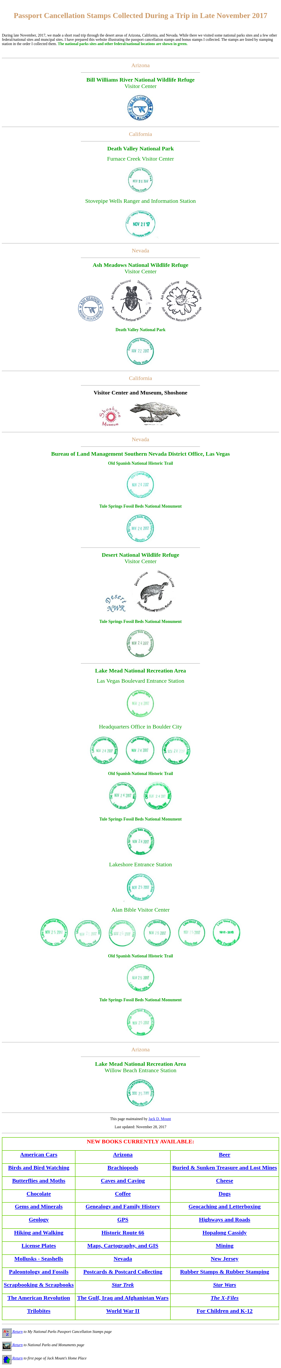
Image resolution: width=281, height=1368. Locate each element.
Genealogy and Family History (123, 1206)
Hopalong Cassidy (224, 1232)
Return (12, 1332)
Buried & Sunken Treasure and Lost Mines (224, 1167)
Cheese (224, 1181)
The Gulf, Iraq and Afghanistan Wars (123, 1298)
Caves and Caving (123, 1181)
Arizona (123, 1154)
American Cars (38, 1154)
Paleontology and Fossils (39, 1272)
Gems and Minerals (39, 1206)
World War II (122, 1311)
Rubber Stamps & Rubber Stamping (224, 1272)
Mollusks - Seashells (38, 1259)
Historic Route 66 (123, 1232)
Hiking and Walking (38, 1232)
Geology (39, 1219)
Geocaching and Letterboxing (224, 1206)
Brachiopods (123, 1167)
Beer (224, 1154)
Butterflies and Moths (38, 1181)
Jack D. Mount (160, 1119)
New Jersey (225, 1259)
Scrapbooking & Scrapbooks (39, 1285)
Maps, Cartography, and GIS (122, 1246)
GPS (122, 1219)
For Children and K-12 (225, 1311)
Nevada (123, 1259)
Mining (225, 1246)
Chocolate (39, 1194)
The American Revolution (38, 1298)
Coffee (123, 1194)
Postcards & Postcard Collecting (122, 1272)
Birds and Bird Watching (38, 1167)
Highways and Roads (224, 1219)
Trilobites (38, 1311)
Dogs (225, 1194)
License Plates (39, 1246)
